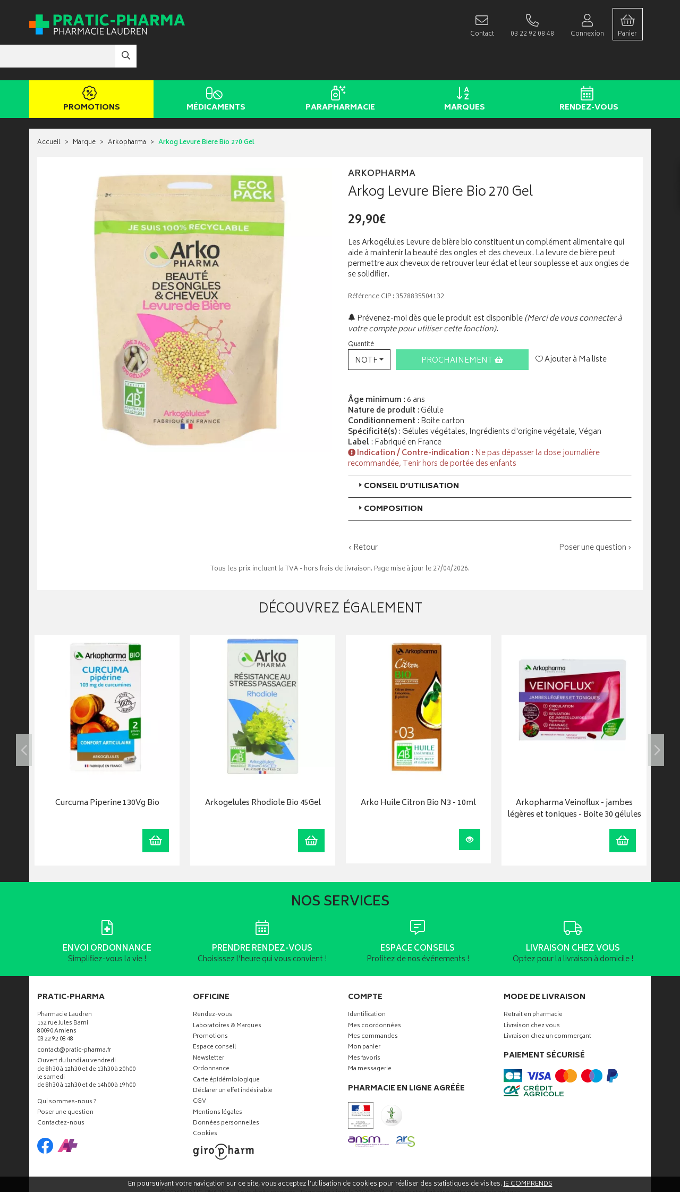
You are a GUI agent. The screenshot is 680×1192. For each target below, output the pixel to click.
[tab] (489, 454)
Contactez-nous (60, 1092)
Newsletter (208, 1026)
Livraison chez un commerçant (547, 1005)
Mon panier (364, 1016)
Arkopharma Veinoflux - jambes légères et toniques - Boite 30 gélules (574, 778)
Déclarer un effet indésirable (233, 1059)
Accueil (49, 111)
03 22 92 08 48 (55, 1008)
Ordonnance (211, 1038)
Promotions (89, 68)
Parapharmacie (338, 68)
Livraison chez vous (532, 994)
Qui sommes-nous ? (67, 1070)
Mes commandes (373, 1005)
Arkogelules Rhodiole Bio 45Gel (263, 772)
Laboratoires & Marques (227, 994)
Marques (462, 68)
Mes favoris (364, 1026)
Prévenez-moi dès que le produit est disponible (435, 286)
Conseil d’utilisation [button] (407, 454)
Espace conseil (214, 1016)
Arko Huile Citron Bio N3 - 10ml (418, 772)
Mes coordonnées (374, 994)
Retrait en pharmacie (533, 983)
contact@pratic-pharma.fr (74, 1019)
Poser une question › (595, 516)
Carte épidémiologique (226, 1048)
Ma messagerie (370, 1038)
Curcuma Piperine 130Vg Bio (107, 772)
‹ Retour (363, 516)
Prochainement (462, 328)
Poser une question (65, 1081)
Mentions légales (217, 1081)
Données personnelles (226, 1092)
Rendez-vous (586, 68)
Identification (367, 983)
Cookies (205, 1102)
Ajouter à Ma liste (571, 328)
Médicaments (214, 68)
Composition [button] (389, 477)
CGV (199, 1070)
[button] (369, 327)
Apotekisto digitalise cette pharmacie (455, 1161)
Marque (84, 111)
